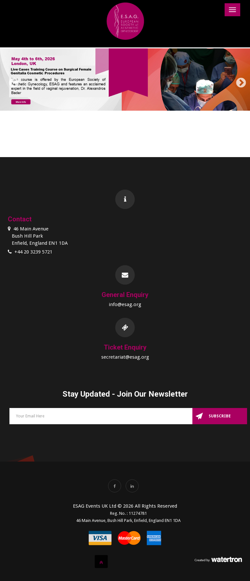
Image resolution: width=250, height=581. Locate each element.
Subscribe (220, 416)
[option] (125, 80)
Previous (11, 81)
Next (238, 81)
